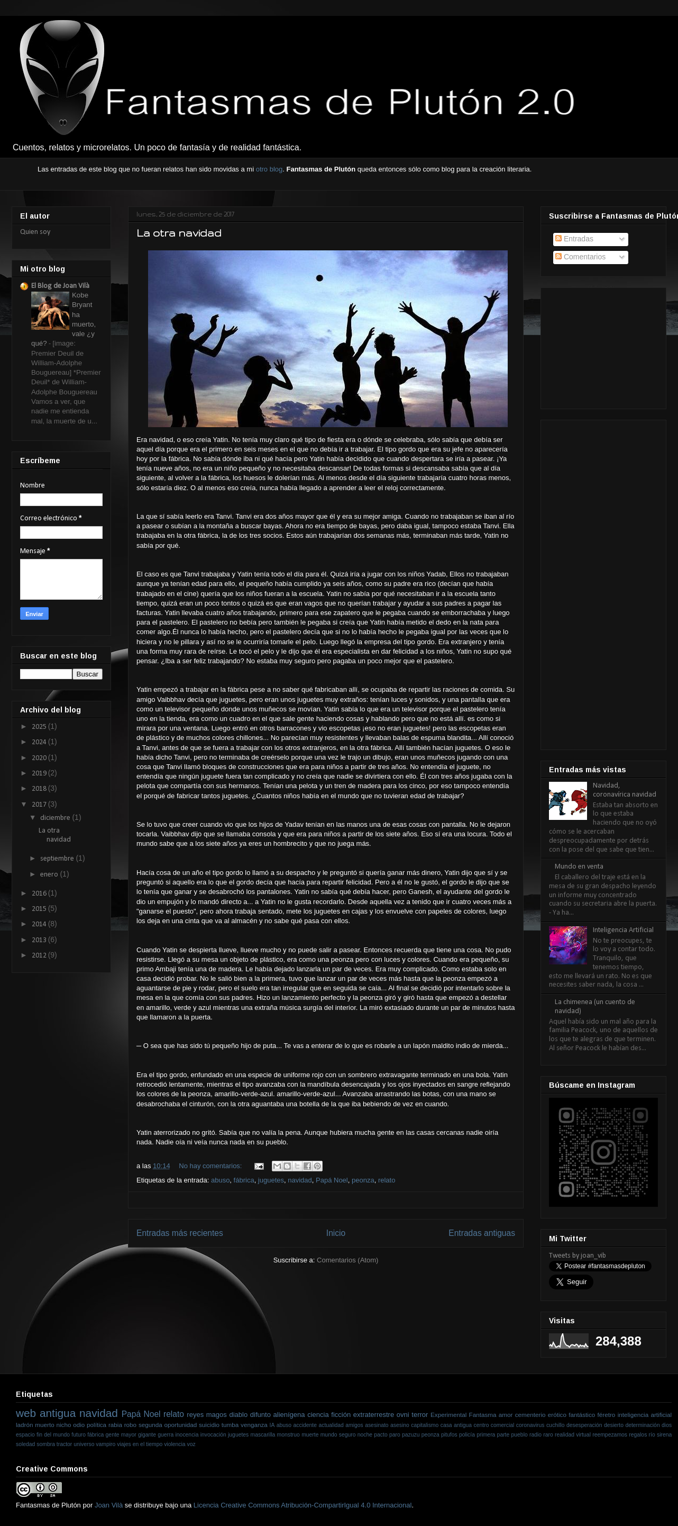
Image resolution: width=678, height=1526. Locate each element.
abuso (220, 1180)
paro (394, 1435)
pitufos (449, 1435)
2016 (40, 894)
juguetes (271, 1180)
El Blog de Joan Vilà (60, 286)
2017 (40, 805)
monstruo (288, 1435)
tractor (64, 1444)
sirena (664, 1435)
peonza (363, 1180)
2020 (40, 758)
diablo (238, 1415)
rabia (115, 1424)
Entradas (574, 238)
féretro (607, 1414)
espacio (25, 1435)
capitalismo (424, 1425)
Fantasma (483, 1414)
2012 (40, 956)
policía (467, 1435)
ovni (403, 1415)
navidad (300, 1180)
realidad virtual (573, 1435)
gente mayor (121, 1435)
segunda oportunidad (168, 1424)
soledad (25, 1444)
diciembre (56, 818)
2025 (40, 727)
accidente (305, 1425)
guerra (165, 1435)
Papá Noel (332, 1180)
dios (667, 1425)
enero (50, 875)
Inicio (335, 1233)
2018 (40, 789)
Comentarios (580, 256)
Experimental (448, 1414)
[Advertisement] (602, 345)
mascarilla (263, 1435)
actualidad (330, 1425)
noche (365, 1435)
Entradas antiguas (481, 1233)
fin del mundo (53, 1435)
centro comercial (494, 1425)
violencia (174, 1444)
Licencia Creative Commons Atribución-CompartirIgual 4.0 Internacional (303, 1505)
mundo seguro (338, 1435)
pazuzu (411, 1435)
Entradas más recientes (179, 1233)
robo (130, 1424)
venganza (254, 1424)
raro (548, 1435)
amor (506, 1414)
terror (419, 1415)
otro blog (269, 169)
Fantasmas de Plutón (48, 1505)
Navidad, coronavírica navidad (624, 790)
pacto (380, 1435)
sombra (45, 1444)
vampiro (105, 1444)
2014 (40, 924)
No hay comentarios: (211, 1166)
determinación (642, 1425)
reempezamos (609, 1435)
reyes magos (206, 1415)
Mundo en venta (579, 867)
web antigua (46, 1413)
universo (84, 1444)
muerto (44, 1424)
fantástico (582, 1414)
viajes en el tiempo (139, 1444)
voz (191, 1444)
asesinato (376, 1425)
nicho (63, 1424)
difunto (260, 1415)
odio (79, 1424)
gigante (147, 1435)
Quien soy (35, 232)
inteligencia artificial (645, 1414)
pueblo (519, 1435)
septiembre (58, 859)
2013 (40, 940)
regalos (638, 1435)
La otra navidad (179, 233)
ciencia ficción (329, 1415)
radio (535, 1435)
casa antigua (456, 1425)
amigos (354, 1425)
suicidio (209, 1424)
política (96, 1424)
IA (272, 1425)
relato (387, 1180)
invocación (213, 1435)
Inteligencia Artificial (623, 930)
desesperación (584, 1425)
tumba (230, 1424)
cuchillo (555, 1425)
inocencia (187, 1435)
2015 (40, 909)
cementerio (530, 1414)
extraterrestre (373, 1415)
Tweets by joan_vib (577, 1256)
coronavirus (530, 1425)
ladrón (24, 1424)
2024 (40, 742)
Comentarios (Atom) (347, 1260)
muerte (309, 1435)
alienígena (289, 1415)
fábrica (244, 1180)
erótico (557, 1414)
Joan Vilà (109, 1505)
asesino (399, 1425)
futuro (78, 1435)
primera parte (493, 1435)
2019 (40, 774)
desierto (614, 1425)
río (652, 1435)
